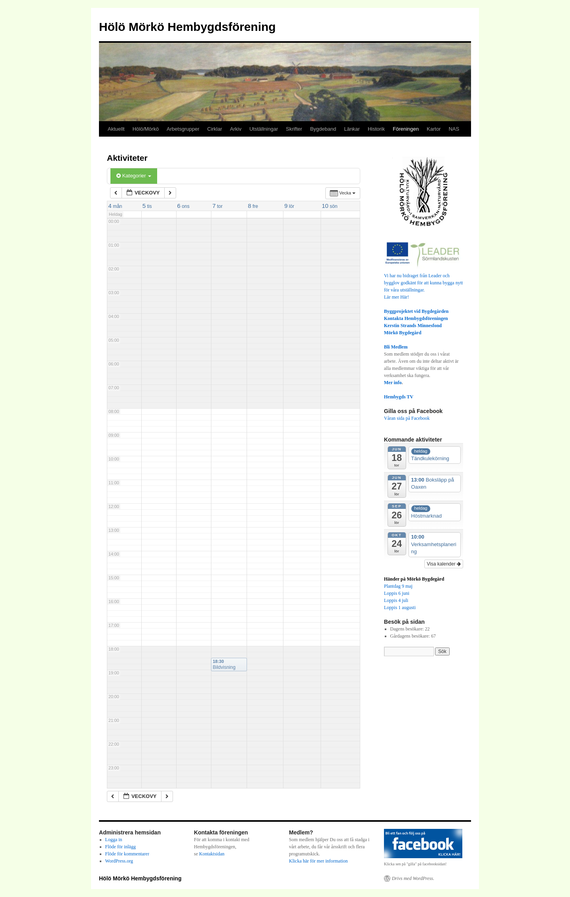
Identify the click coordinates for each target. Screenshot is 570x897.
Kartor (434, 129)
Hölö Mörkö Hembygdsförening (187, 26)
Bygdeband (323, 129)
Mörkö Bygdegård (402, 332)
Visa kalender (444, 564)
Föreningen (406, 129)
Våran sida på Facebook (407, 418)
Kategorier (133, 176)
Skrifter (294, 129)
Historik (376, 129)
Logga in (113, 839)
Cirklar (214, 129)
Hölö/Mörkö (146, 129)
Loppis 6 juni (396, 593)
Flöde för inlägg (120, 846)
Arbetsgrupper (183, 129)
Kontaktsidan (211, 854)
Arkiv (235, 129)
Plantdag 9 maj (398, 586)
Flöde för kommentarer (127, 854)
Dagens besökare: (407, 629)
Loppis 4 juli (396, 600)
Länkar (352, 129)
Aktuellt (116, 129)
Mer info (393, 382)
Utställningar (263, 129)
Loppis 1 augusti (400, 607)
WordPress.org (119, 861)
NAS (453, 129)
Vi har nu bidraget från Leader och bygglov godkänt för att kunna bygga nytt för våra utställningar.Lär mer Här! (423, 283)
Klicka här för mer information (318, 861)
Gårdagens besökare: (410, 636)
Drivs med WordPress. (413, 878)
